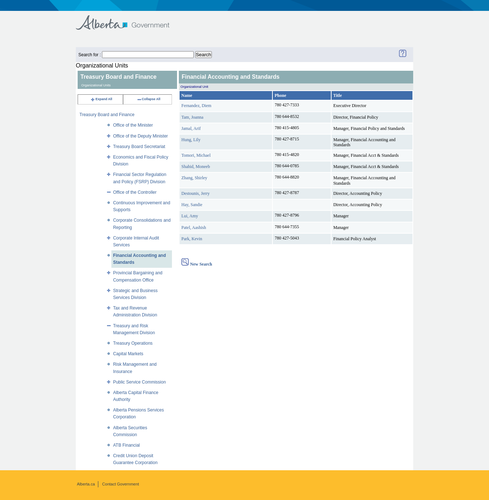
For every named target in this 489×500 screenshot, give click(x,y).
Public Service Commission (139, 382)
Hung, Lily (191, 139)
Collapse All (148, 99)
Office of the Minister (133, 125)
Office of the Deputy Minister (140, 136)
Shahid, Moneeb (195, 166)
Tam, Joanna (192, 117)
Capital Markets (128, 353)
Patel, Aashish (193, 227)
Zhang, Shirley (194, 177)
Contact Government (120, 484)
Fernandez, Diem (196, 105)
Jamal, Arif (191, 128)
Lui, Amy (189, 215)
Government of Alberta (128, 19)
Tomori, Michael (195, 155)
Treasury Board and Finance (107, 114)
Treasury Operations (133, 343)
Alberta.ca (86, 484)
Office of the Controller (135, 192)
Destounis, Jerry (195, 193)
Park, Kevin (191, 238)
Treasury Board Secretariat (139, 146)
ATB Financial (126, 445)
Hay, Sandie (191, 204)
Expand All (101, 99)
